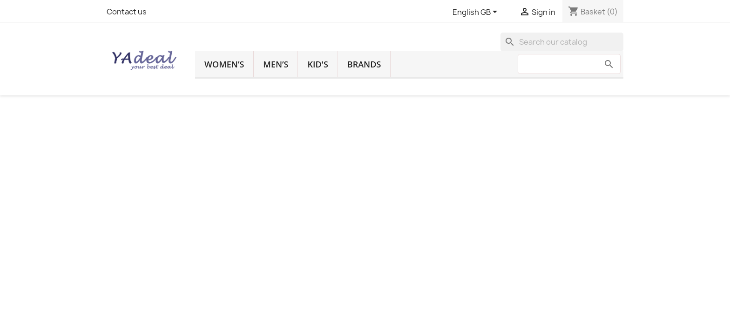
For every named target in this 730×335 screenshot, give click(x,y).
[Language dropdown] (476, 12)
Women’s (224, 64)
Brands (364, 64)
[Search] (561, 42)
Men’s (275, 64)
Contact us (127, 12)
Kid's (317, 64)
